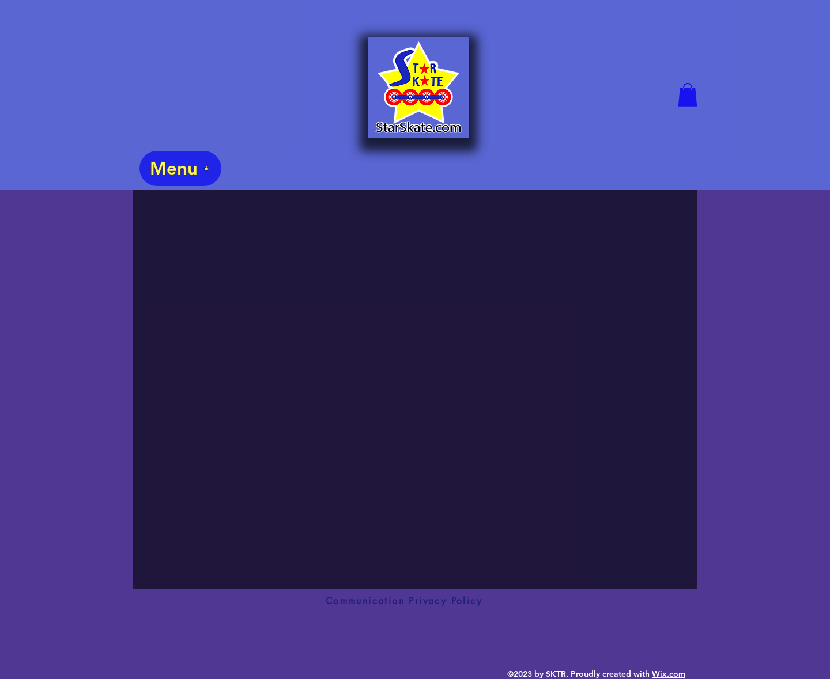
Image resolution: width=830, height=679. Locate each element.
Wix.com (668, 674)
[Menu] (180, 168)
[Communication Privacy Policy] (404, 600)
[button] (687, 95)
